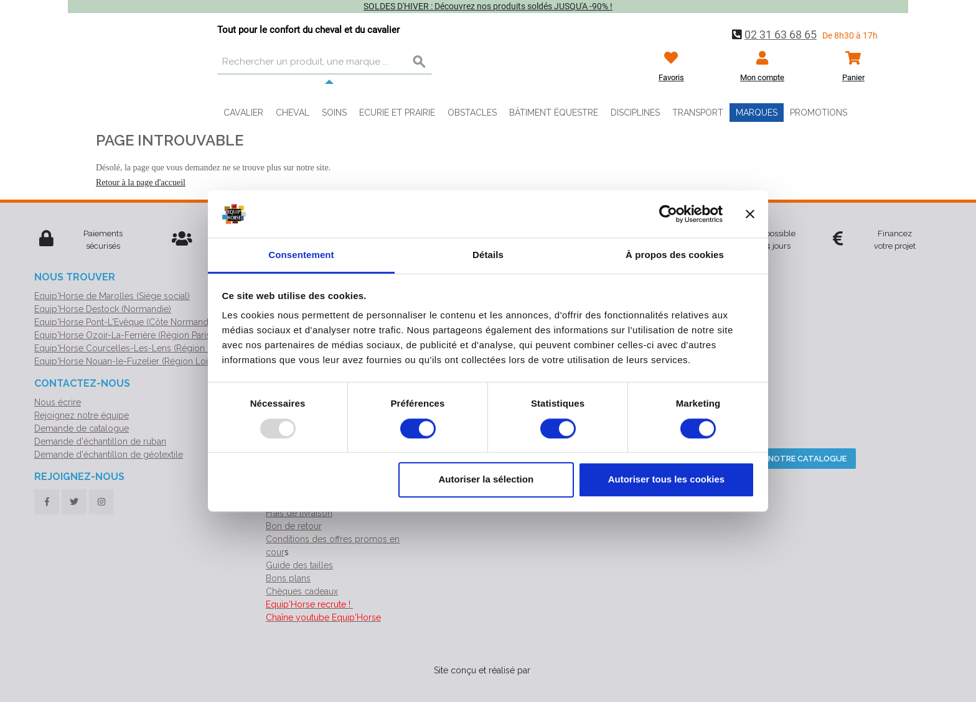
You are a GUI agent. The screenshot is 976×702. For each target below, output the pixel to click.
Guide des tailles (299, 565)
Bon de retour (294, 526)
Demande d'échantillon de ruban (100, 441)
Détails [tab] (488, 255)
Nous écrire (57, 402)
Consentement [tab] (301, 255)
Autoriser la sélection (486, 479)
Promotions (818, 113)
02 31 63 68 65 (780, 34)
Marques (756, 113)
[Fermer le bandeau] (750, 214)
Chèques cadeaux (302, 591)
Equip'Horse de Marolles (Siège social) (112, 296)
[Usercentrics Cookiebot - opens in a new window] (668, 214)
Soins (334, 113)
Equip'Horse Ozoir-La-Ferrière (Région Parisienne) (134, 335)
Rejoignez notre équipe (81, 415)
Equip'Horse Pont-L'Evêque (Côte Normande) (125, 322)
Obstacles (472, 113)
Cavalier (243, 113)
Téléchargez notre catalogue (778, 458)
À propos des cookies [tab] (675, 255)
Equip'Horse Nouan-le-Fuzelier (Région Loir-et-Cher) (140, 361)
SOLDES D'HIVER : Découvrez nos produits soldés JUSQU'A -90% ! (488, 6)
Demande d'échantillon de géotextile (108, 455)
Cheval (292, 113)
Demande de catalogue (81, 428)
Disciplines (635, 113)
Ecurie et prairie (397, 113)
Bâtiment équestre (553, 113)
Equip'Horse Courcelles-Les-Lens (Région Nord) (132, 348)
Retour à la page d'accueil (140, 182)
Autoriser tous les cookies (666, 479)
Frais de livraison (299, 513)
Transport (697, 113)
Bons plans (288, 578)
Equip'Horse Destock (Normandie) (102, 309)
